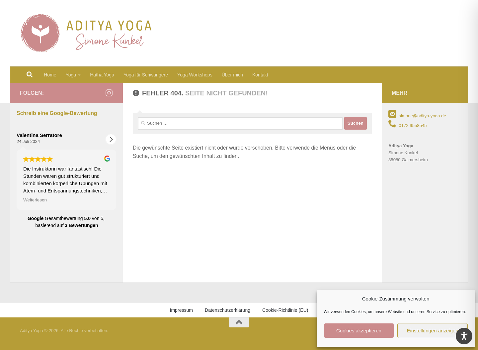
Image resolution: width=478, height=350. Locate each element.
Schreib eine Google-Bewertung (57, 113)
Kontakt (260, 74)
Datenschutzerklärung (227, 310)
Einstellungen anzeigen (432, 330)
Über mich (232, 74)
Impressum (181, 310)
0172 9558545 (407, 125)
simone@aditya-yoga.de (417, 115)
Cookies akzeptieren (358, 330)
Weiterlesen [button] (35, 199)
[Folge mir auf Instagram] (109, 93)
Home (50, 74)
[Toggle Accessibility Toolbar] (464, 336)
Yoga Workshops (194, 74)
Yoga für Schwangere (145, 74)
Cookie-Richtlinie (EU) (285, 310)
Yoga (71, 74)
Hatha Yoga (102, 74)
